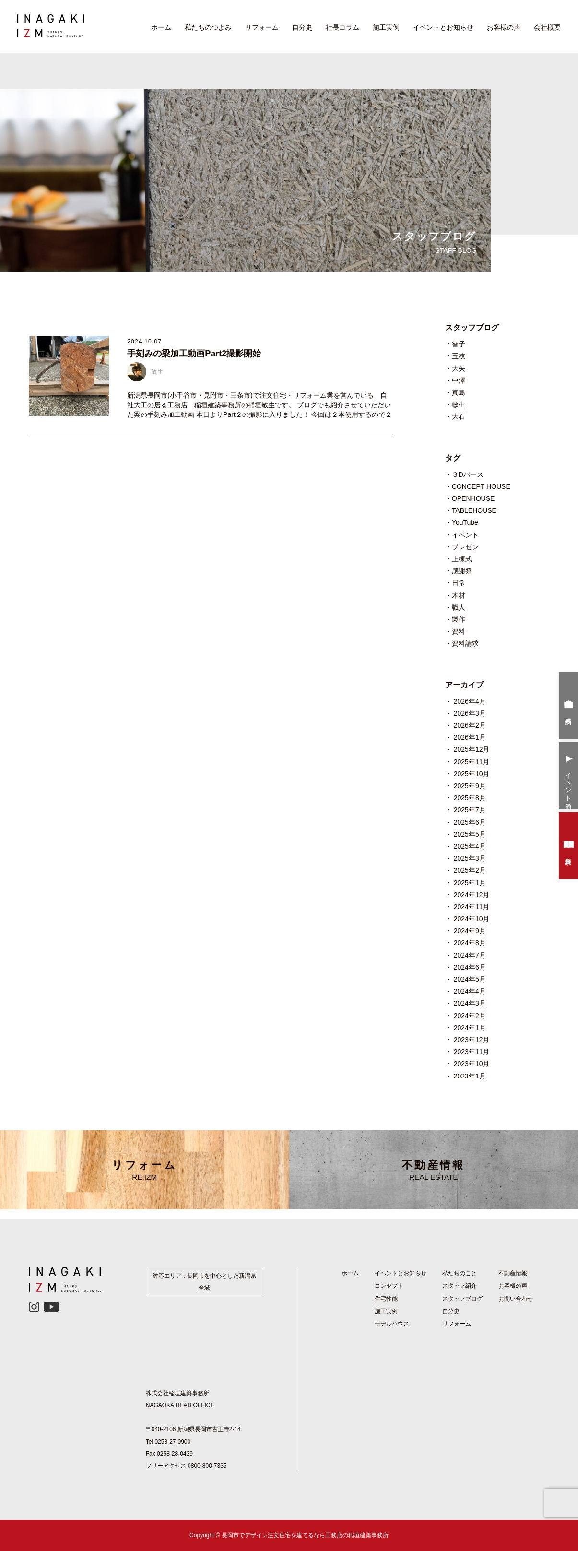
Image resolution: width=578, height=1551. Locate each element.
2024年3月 (470, 1003)
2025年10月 (472, 774)
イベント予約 (569, 777)
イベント (465, 535)
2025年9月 (470, 786)
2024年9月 (470, 931)
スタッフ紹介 (459, 1285)
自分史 (302, 27)
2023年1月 (470, 1076)
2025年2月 (470, 870)
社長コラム (342, 27)
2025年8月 (470, 798)
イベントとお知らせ (443, 27)
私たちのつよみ (208, 27)
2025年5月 (470, 834)
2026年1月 (470, 737)
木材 (458, 595)
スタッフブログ (462, 1298)
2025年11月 (472, 762)
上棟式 (462, 559)
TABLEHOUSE (474, 510)
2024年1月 (470, 1027)
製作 (458, 619)
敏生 (458, 404)
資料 (458, 631)
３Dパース (468, 474)
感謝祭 (462, 571)
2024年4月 (470, 991)
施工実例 (386, 27)
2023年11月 (472, 1051)
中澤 (458, 380)
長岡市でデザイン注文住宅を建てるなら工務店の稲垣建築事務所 (305, 1535)
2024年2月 (470, 1015)
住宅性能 (386, 1298)
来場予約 (569, 707)
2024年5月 (470, 979)
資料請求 (465, 643)
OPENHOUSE (473, 498)
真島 (458, 392)
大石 (458, 416)
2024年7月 (470, 955)
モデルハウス (392, 1323)
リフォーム (262, 27)
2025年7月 (470, 810)
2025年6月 (470, 822)
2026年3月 (470, 713)
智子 (458, 344)
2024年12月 (472, 895)
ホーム (161, 27)
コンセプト (389, 1285)
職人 (458, 607)
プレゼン (465, 547)
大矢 (458, 368)
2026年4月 (470, 701)
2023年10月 (472, 1063)
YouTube (465, 522)
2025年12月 (472, 749)
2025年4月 (470, 846)
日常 (458, 583)
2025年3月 (470, 858)
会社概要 (547, 27)
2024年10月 (472, 919)
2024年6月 (470, 967)
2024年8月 (470, 943)
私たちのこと (459, 1273)
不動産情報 (433, 1170)
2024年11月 (472, 907)
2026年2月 (470, 725)
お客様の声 (503, 27)
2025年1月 (470, 883)
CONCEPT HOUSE (481, 486)
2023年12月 (472, 1039)
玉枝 (458, 356)
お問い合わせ (515, 1298)
